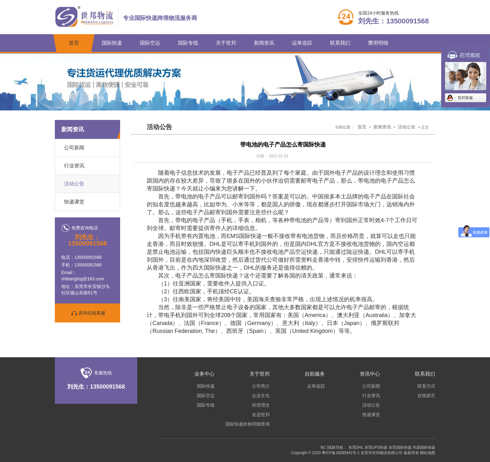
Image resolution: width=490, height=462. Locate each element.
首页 (74, 43)
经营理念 (261, 405)
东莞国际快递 (400, 447)
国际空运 (150, 43)
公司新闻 (74, 147)
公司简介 (261, 386)
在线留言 (426, 395)
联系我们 (340, 43)
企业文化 (261, 395)
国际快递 (112, 43)
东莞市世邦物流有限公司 (382, 453)
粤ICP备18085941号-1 (341, 453)
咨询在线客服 (87, 313)
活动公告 (74, 183)
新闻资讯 (264, 43)
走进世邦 (261, 414)
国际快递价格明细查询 (247, 424)
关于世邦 (226, 43)
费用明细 (378, 43)
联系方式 (426, 386)
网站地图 (427, 453)
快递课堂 (74, 201)
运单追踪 (302, 43)
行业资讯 (74, 165)
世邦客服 (465, 98)
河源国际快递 (423, 447)
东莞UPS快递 (376, 447)
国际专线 (188, 43)
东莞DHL (356, 447)
